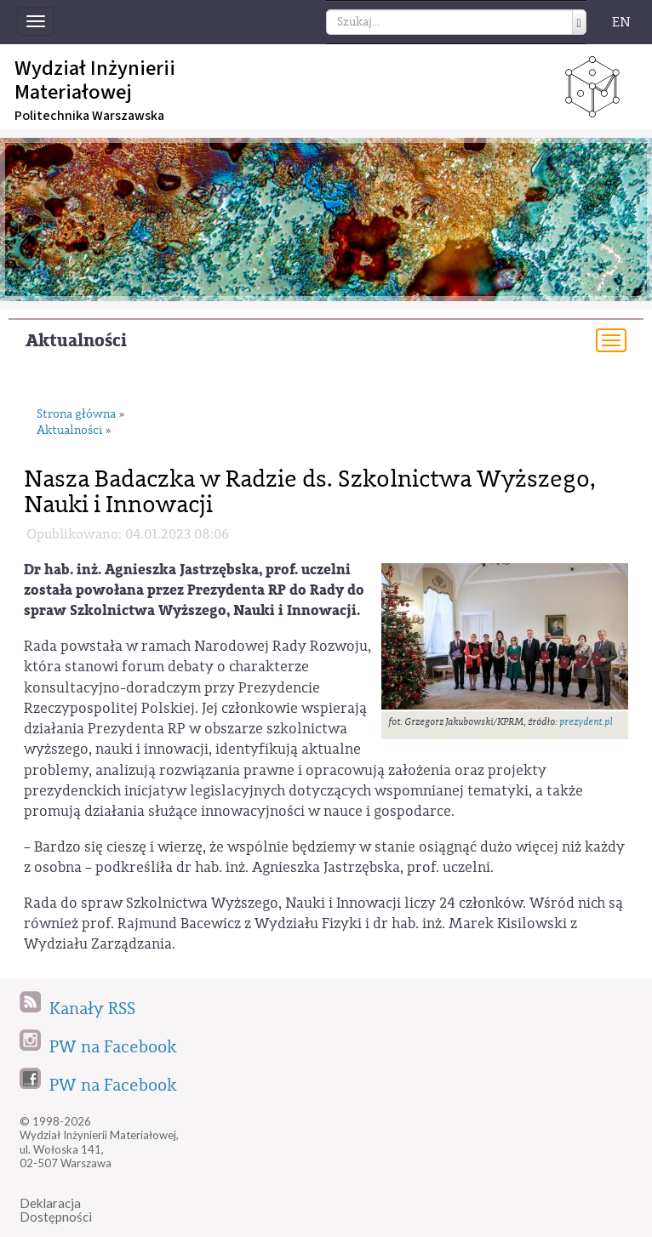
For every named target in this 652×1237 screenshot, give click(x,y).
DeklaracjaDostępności (56, 1210)
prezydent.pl (586, 721)
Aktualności (76, 340)
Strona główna (76, 415)
